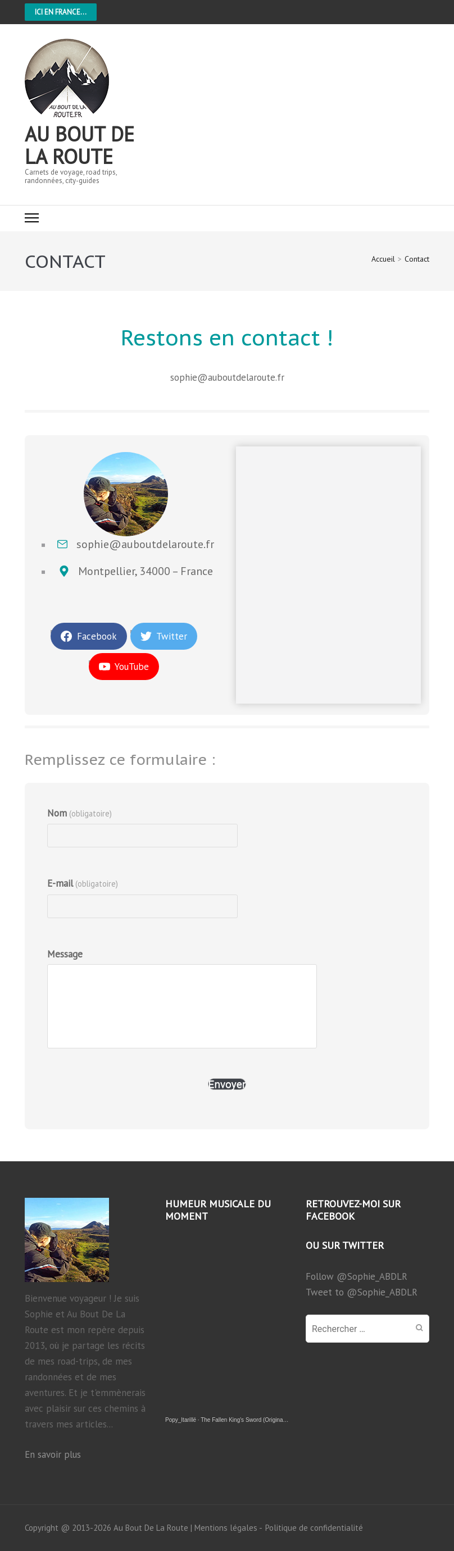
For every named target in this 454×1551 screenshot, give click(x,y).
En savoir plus (53, 1454)
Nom (79, 813)
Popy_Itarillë (180, 1420)
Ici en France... (61, 12)
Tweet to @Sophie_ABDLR (361, 1292)
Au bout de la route (79, 145)
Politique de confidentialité (314, 1528)
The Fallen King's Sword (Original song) (250, 1420)
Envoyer (227, 1084)
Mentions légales (225, 1527)
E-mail (82, 883)
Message (65, 954)
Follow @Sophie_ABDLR (356, 1276)
